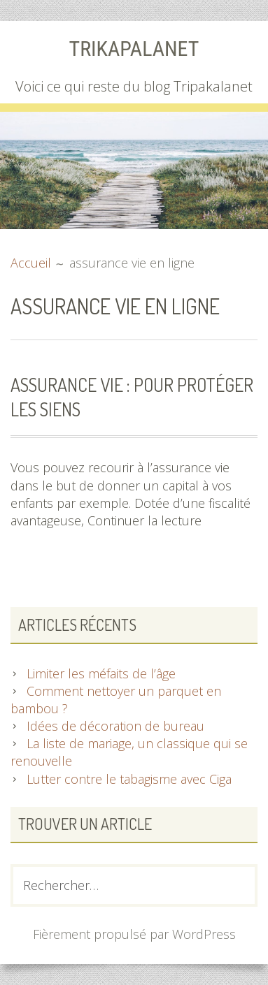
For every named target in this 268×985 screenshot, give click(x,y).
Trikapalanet (134, 48)
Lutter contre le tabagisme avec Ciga (129, 779)
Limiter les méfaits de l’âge (101, 673)
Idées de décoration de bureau (115, 725)
